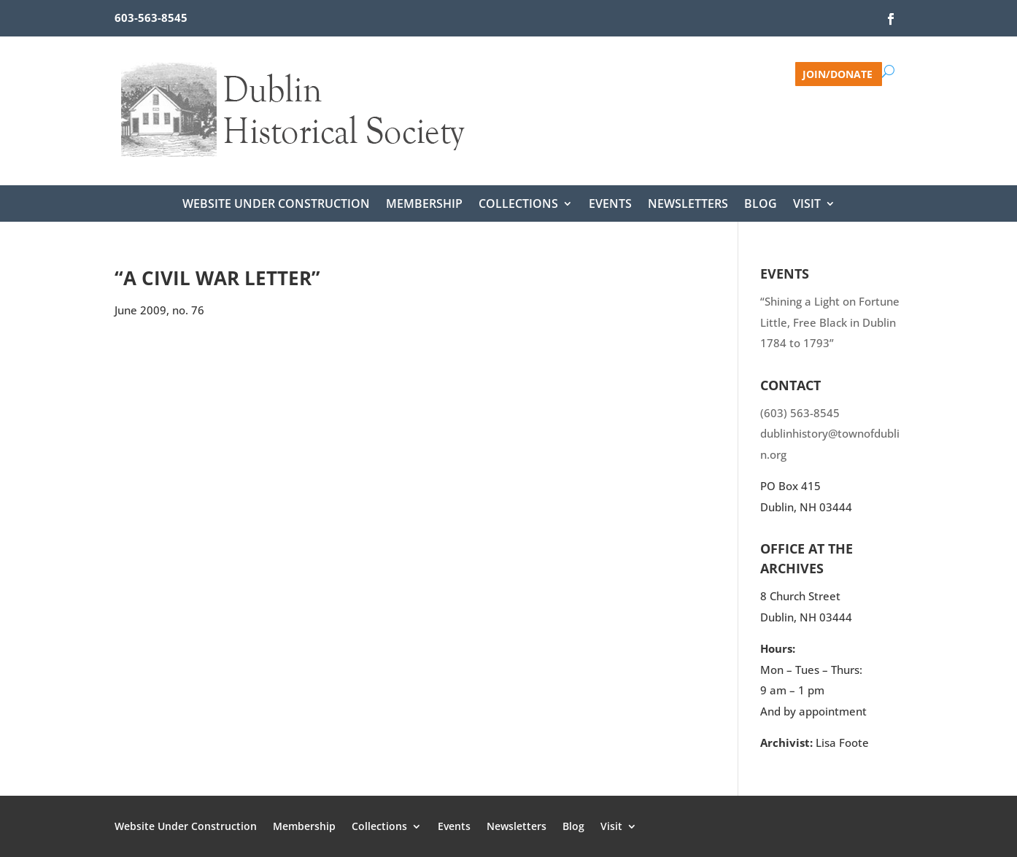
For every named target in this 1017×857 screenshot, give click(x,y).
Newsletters (688, 205)
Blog (760, 205)
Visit (807, 205)
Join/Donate (838, 73)
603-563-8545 (151, 17)
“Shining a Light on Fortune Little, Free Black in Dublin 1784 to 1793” (830, 322)
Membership (424, 205)
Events (610, 205)
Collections (518, 205)
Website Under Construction (276, 205)
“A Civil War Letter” (217, 278)
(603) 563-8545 (800, 413)
